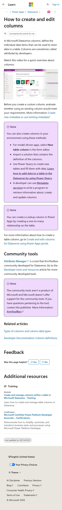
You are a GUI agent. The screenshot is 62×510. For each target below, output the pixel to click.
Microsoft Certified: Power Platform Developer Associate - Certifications (28, 416)
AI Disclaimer (13, 480)
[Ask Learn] (49, 12)
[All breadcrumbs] (7, 12)
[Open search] (47, 4)
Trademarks (29, 495)
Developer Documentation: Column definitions (30, 338)
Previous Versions (32, 480)
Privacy (36, 485)
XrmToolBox (14, 311)
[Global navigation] (3, 4)
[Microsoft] (31, 4)
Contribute (23, 485)
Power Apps (18, 11)
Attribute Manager (15, 261)
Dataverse (33, 11)
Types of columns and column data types (27, 331)
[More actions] (55, 12)
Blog (9, 485)
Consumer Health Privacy (19, 490)
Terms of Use (13, 495)
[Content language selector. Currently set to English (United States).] (22, 456)
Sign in (55, 4)
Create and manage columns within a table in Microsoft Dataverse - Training (27, 396)
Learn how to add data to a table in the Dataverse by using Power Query (33, 173)
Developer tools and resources (21, 269)
